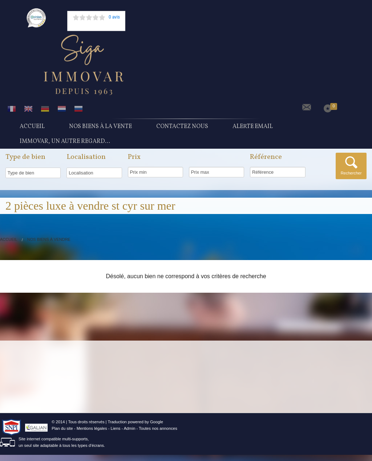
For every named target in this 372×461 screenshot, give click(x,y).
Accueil (32, 128)
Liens (116, 434)
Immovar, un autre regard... (65, 146)
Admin (130, 434)
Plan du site (62, 434)
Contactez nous (182, 128)
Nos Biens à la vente (100, 128)
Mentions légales (92, 434)
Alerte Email (252, 128)
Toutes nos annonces (158, 434)
